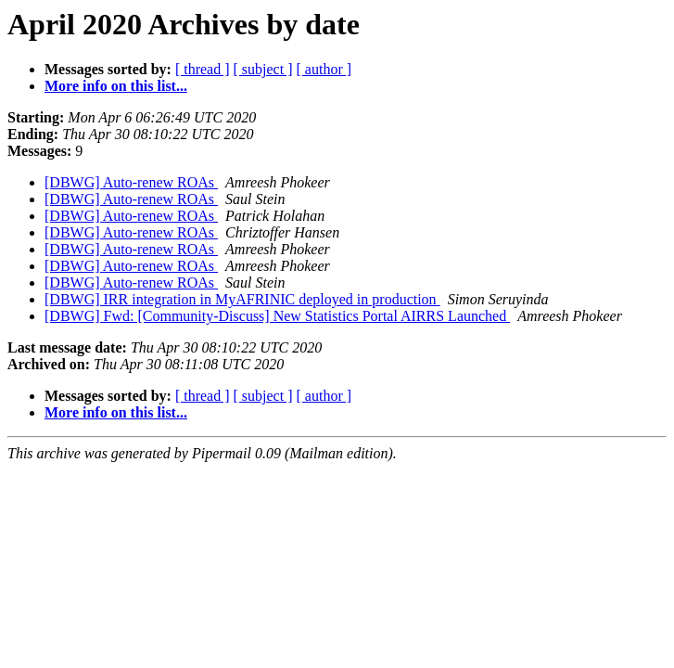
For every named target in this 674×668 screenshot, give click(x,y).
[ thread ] (202, 69)
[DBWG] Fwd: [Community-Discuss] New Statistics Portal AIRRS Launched (277, 316)
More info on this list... (116, 86)
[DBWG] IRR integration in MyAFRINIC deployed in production (242, 299)
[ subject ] (263, 69)
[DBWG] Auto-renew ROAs (131, 182)
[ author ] (324, 69)
